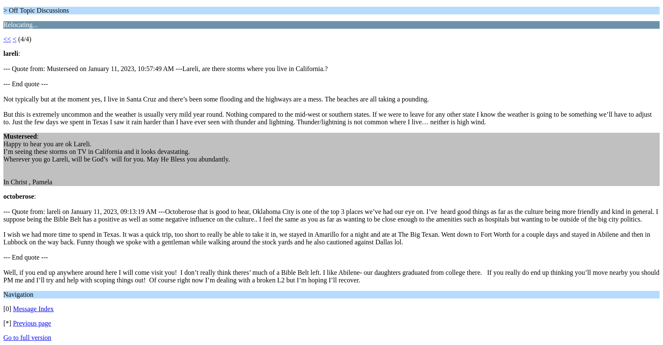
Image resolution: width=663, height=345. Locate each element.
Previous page (32, 323)
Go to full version (27, 337)
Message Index (33, 308)
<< (7, 39)
